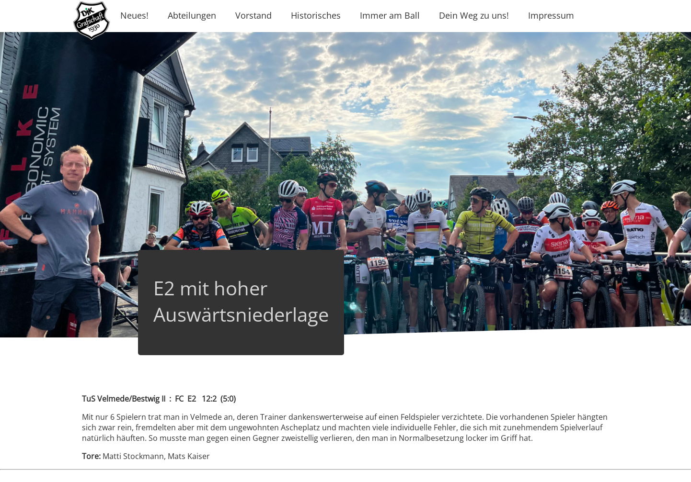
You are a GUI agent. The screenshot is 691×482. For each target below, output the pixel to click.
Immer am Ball (390, 15)
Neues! (134, 15)
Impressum (551, 15)
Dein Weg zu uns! (474, 15)
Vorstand (253, 15)
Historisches (316, 15)
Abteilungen (192, 15)
